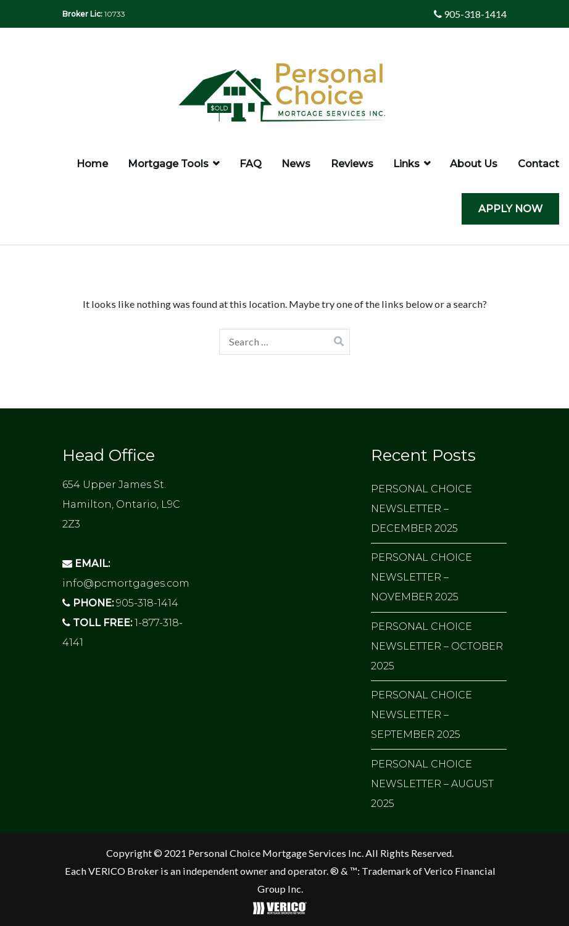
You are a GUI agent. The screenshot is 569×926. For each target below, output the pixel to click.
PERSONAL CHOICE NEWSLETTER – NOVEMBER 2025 (421, 577)
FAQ (250, 163)
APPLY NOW (510, 208)
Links (406, 163)
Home (92, 163)
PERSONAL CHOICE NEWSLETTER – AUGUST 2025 (432, 783)
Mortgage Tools (168, 163)
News (295, 163)
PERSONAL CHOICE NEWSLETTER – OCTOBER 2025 (437, 646)
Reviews (352, 163)
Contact (538, 163)
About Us (473, 163)
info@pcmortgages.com (125, 583)
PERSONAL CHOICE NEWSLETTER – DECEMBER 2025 (421, 508)
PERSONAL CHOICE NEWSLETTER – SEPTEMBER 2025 (421, 714)
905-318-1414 (470, 14)
